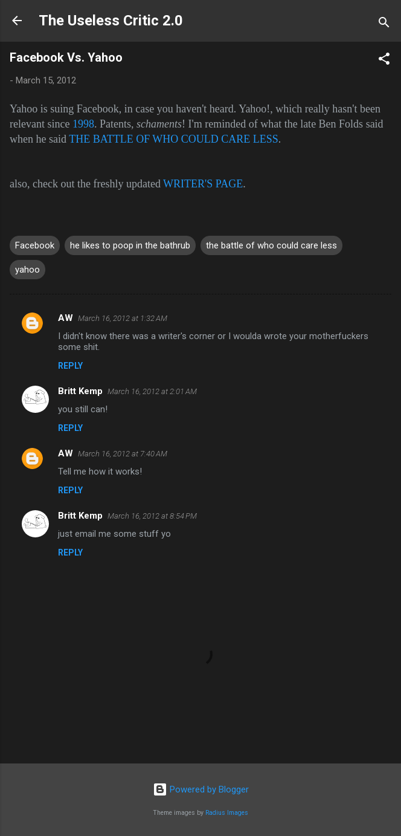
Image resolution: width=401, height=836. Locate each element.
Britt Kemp (80, 391)
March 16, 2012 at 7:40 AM (122, 453)
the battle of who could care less (271, 245)
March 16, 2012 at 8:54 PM (152, 515)
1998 (83, 124)
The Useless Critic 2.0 (111, 20)
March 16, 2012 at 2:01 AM (152, 391)
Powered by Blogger (201, 789)
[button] (384, 60)
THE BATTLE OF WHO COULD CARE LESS (173, 139)
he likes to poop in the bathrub (130, 245)
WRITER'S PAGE (203, 184)
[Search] (384, 24)
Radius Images (226, 813)
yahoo (27, 269)
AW (65, 318)
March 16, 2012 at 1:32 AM (122, 318)
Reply (70, 366)
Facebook (34, 245)
